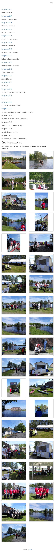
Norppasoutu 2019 (6, 42)
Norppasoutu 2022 (6, 29)
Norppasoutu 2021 (6, 36)
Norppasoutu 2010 (6, 102)
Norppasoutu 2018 (6, 49)
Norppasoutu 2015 (6, 69)
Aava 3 (30, 549)
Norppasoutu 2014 (6, 75)
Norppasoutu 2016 (6, 62)
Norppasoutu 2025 (6, 9)
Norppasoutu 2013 (6, 82)
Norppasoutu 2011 (6, 95)
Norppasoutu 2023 (6, 22)
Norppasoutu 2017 (6, 56)
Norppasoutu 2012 (6, 89)
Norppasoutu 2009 (6, 109)
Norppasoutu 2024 (6, 16)
